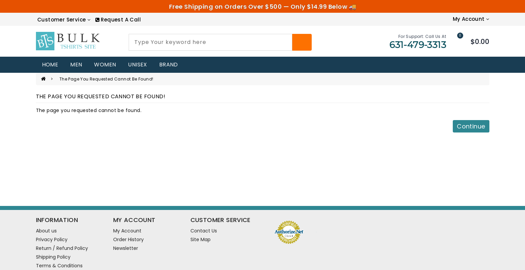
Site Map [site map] (200, 239)
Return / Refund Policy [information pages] (62, 248)
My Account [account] (127, 230)
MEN (76, 64)
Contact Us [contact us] (203, 230)
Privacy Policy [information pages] (52, 239)
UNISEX (137, 64)
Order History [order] (128, 239)
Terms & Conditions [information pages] (59, 265)
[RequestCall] (118, 19)
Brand (168, 64)
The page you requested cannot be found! (106, 79)
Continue (471, 126)
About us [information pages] (46, 230)
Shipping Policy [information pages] (53, 257)
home (50, 64)
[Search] (302, 42)
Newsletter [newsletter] (125, 248)
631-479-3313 (417, 44)
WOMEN (105, 64)
